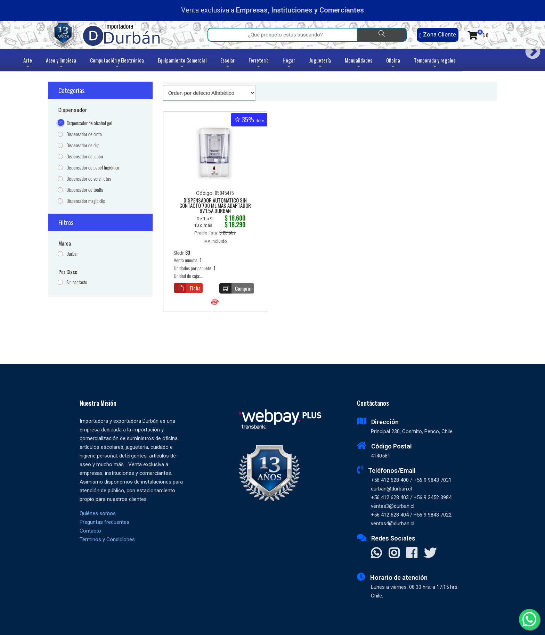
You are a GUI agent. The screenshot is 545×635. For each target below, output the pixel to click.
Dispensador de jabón (84, 156)
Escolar (227, 63)
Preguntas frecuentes (104, 522)
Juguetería (320, 63)
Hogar (289, 63)
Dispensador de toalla (84, 190)
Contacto (90, 531)
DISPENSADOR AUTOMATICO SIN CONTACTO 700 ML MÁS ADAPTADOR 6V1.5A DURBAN (215, 206)
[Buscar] (382, 35)
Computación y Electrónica (117, 63)
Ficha (187, 288)
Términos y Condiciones (107, 539)
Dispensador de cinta (84, 134)
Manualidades (358, 63)
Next (530, 49)
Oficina (393, 63)
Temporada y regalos (434, 63)
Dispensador (72, 110)
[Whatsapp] (529, 619)
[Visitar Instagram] (394, 554)
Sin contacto (76, 282)
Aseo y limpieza (61, 63)
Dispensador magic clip (85, 201)
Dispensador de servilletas (88, 178)
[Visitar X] (430, 554)
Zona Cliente (437, 34)
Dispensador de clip (82, 145)
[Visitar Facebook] (411, 554)
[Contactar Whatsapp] (376, 554)
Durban (72, 253)
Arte (28, 63)
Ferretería (259, 63)
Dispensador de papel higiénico (92, 167)
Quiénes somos (98, 513)
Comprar (235, 288)
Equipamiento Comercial (182, 63)
